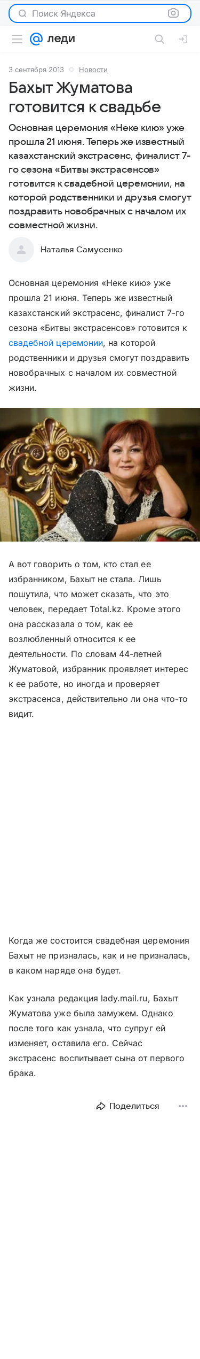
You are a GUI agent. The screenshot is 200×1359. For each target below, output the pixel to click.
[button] (100, 476)
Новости (93, 69)
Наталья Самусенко (82, 249)
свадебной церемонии (56, 342)
